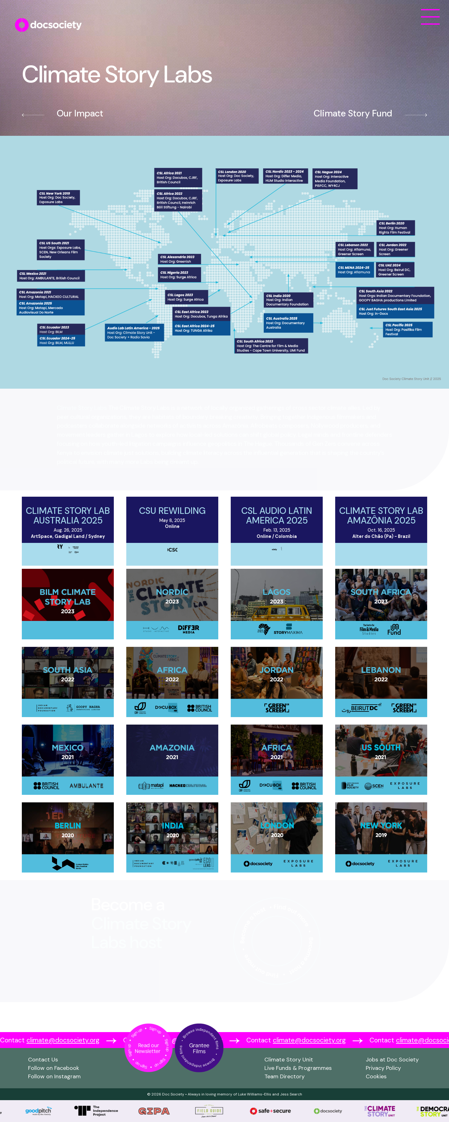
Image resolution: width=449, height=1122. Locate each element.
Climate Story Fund (353, 113)
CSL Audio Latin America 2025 (276, 516)
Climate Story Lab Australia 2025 (68, 516)
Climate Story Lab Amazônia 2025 (381, 516)
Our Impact (80, 113)
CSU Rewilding (172, 511)
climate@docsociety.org (63, 1040)
